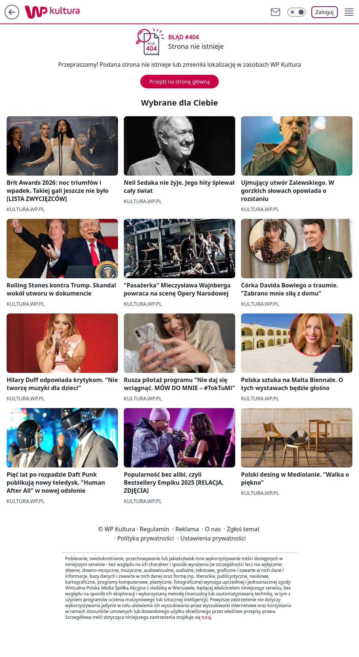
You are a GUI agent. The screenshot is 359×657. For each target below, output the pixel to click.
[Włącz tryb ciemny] (296, 12)
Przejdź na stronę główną (179, 81)
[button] (349, 12)
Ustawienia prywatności (211, 538)
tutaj (206, 617)
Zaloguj (325, 11)
